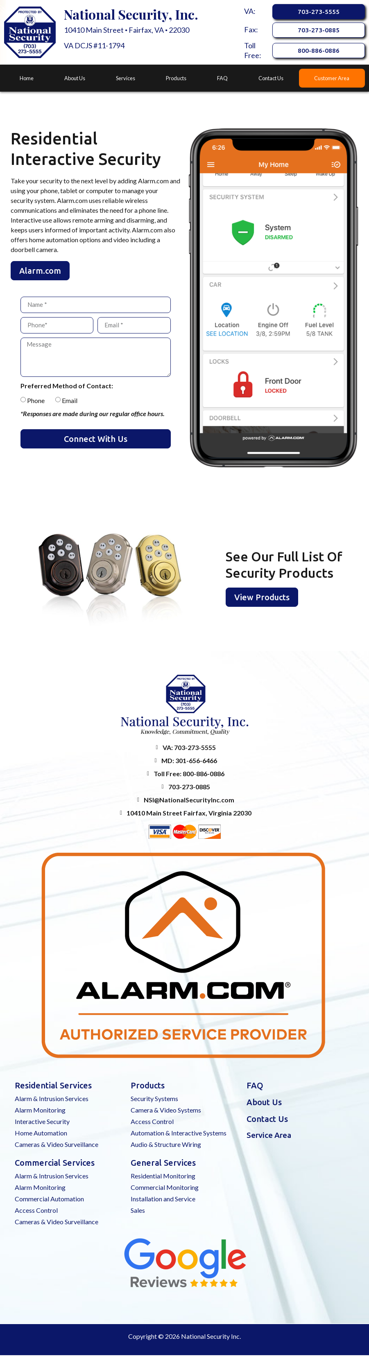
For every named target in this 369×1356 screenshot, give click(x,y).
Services (125, 79)
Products (176, 79)
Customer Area (331, 79)
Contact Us (270, 79)
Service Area (269, 1135)
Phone (36, 401)
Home (27, 79)
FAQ (222, 79)
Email (69, 401)
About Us (74, 79)
